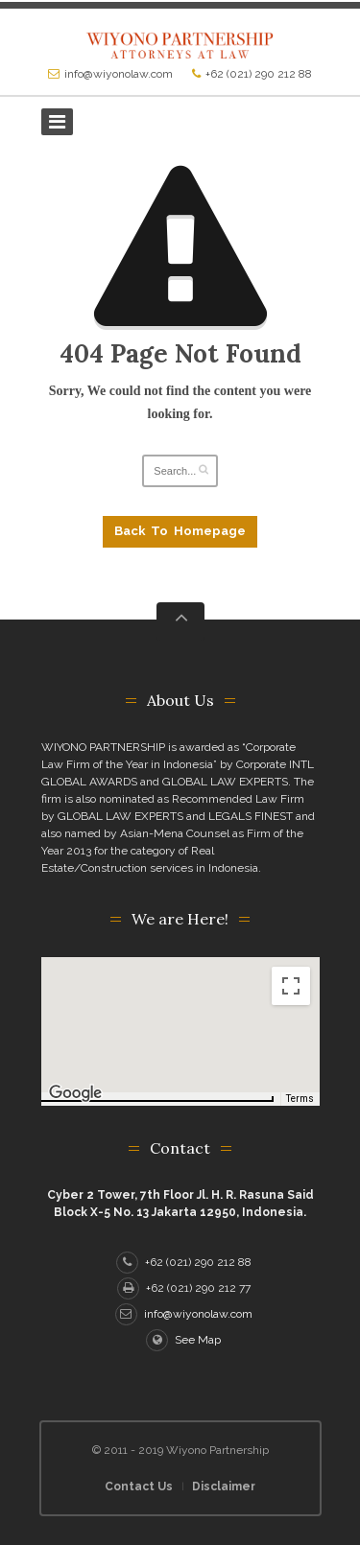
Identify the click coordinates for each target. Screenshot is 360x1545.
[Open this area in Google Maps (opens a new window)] (77, 1093)
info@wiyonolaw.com (118, 74)
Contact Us (139, 1486)
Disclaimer (223, 1486)
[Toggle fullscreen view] (291, 986)
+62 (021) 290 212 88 (258, 74)
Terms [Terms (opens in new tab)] (300, 1098)
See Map (183, 1339)
